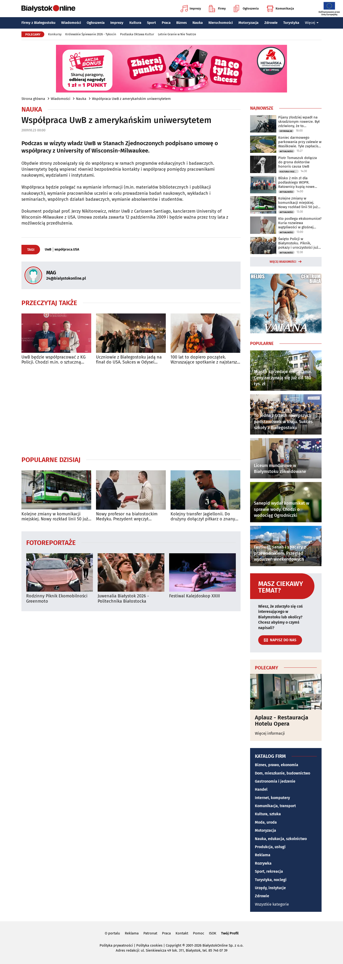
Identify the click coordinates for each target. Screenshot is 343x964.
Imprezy (191, 8)
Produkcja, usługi (270, 847)
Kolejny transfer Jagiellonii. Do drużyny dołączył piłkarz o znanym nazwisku (205, 517)
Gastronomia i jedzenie (275, 781)
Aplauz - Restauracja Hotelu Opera (281, 720)
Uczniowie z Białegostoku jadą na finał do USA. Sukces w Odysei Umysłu (129, 360)
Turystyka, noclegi (271, 879)
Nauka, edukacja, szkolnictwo (281, 838)
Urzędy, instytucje (270, 888)
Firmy (217, 8)
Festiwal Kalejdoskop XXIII (194, 596)
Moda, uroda (266, 822)
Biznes (181, 23)
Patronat (150, 933)
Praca (166, 23)
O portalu (112, 933)
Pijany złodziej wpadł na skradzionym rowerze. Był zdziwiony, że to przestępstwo (299, 121)
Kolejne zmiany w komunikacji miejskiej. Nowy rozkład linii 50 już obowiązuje (54, 517)
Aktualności (286, 151)
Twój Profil (229, 933)
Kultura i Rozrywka (289, 171)
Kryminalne (286, 131)
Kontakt (182, 933)
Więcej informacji (270, 733)
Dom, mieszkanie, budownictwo (282, 773)
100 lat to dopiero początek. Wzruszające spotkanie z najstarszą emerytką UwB (205, 360)
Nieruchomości (220, 23)
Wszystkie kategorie (272, 904)
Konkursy (54, 34)
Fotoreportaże (51, 542)
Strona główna (33, 99)
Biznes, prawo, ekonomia (276, 765)
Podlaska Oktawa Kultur (137, 34)
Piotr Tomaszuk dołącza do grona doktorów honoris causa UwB (297, 162)
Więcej (312, 23)
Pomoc (198, 933)
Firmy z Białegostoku (38, 23)
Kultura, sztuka (268, 814)
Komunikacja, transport (275, 806)
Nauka (197, 23)
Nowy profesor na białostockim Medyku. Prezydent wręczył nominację (126, 517)
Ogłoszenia (246, 8)
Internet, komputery (272, 797)
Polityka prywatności (116, 945)
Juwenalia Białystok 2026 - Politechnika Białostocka (123, 599)
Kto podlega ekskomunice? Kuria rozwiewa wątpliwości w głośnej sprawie (300, 222)
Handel (261, 789)
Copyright (173, 945)
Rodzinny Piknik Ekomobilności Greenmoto (56, 599)
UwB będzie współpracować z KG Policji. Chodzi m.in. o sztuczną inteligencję (53, 360)
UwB (48, 249)
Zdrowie (270, 23)
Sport (151, 23)
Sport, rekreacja (269, 871)
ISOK (212, 933)
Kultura (135, 23)
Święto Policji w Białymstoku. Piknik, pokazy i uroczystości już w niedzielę (298, 243)
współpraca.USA (67, 249)
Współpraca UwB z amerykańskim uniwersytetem (131, 99)
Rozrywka (263, 863)
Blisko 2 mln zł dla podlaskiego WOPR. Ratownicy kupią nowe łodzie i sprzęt (296, 182)
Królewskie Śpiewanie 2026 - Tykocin (90, 34)
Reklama (262, 855)
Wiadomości (71, 23)
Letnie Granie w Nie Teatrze (177, 34)
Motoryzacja (248, 23)
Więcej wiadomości (283, 261)
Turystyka (291, 23)
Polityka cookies (149, 945)
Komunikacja (280, 8)
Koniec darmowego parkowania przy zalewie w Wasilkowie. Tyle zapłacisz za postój (300, 141)
